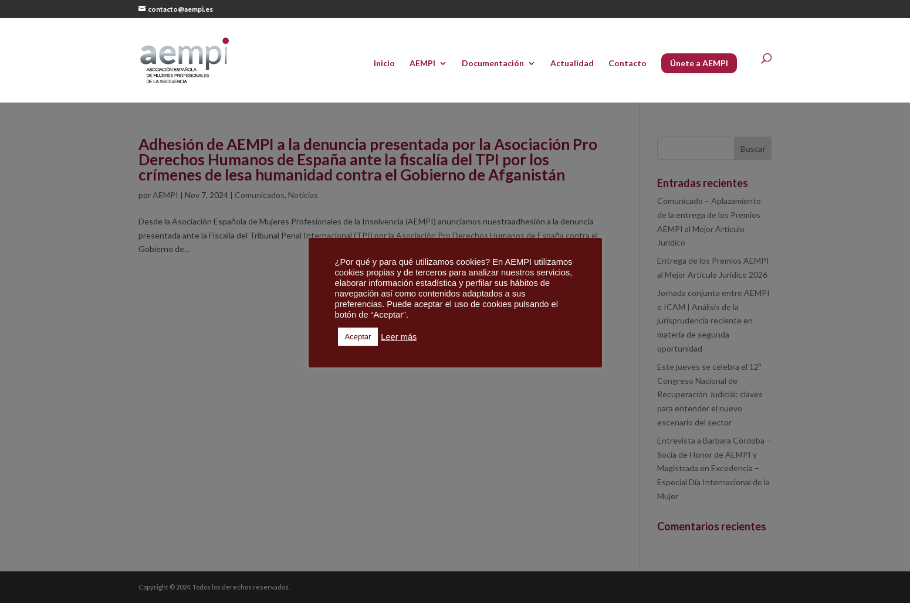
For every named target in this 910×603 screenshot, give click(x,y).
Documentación (493, 63)
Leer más (399, 337)
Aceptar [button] (358, 336)
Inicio (384, 63)
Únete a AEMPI (699, 63)
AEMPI (422, 63)
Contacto (627, 63)
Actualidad (572, 63)
